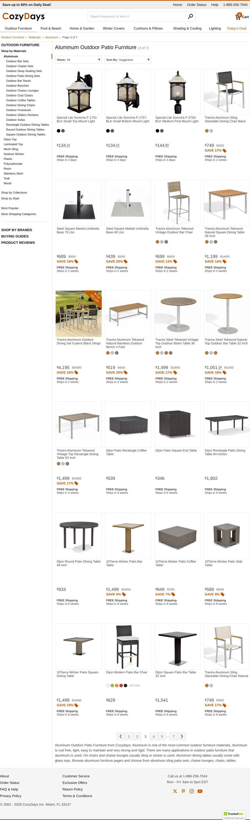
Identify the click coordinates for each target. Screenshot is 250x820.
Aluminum (51, 37)
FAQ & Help (9, 789)
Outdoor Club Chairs (19, 95)
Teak (7, 178)
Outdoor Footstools (18, 110)
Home (177, 5)
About (4, 776)
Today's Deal (236, 28)
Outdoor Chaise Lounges (22, 90)
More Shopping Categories (18, 214)
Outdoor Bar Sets (17, 61)
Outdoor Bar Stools (18, 80)
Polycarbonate (13, 163)
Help (215, 5)
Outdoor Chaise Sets (19, 66)
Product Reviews (18, 243)
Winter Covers (114, 28)
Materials (35, 37)
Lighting (215, 28)
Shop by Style (10, 198)
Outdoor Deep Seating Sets (24, 71)
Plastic (8, 159)
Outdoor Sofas (15, 120)
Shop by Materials (13, 51)
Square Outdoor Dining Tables (25, 134)
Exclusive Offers (74, 783)
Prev (121, 736)
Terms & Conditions (77, 796)
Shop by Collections (14, 192)
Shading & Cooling (187, 28)
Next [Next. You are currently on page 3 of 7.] (182, 736)
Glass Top (10, 139)
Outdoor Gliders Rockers (22, 115)
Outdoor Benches (17, 85)
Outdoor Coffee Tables (20, 100)
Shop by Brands (16, 230)
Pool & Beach (51, 28)
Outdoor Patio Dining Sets (23, 76)
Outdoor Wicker (14, 154)
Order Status (196, 5)
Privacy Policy (10, 796)
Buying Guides (15, 236)
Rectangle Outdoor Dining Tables (27, 124)
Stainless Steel (13, 173)
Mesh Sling (11, 149)
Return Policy (72, 789)
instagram (192, 791)
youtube (200, 791)
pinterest (183, 791)
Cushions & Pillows (148, 28)
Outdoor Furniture (18, 28)
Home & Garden (82, 28)
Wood (7, 183)
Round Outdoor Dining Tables (25, 129)
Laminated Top (13, 144)
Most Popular (10, 208)
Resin (7, 168)
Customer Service (76, 776)
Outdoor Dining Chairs (20, 105)
